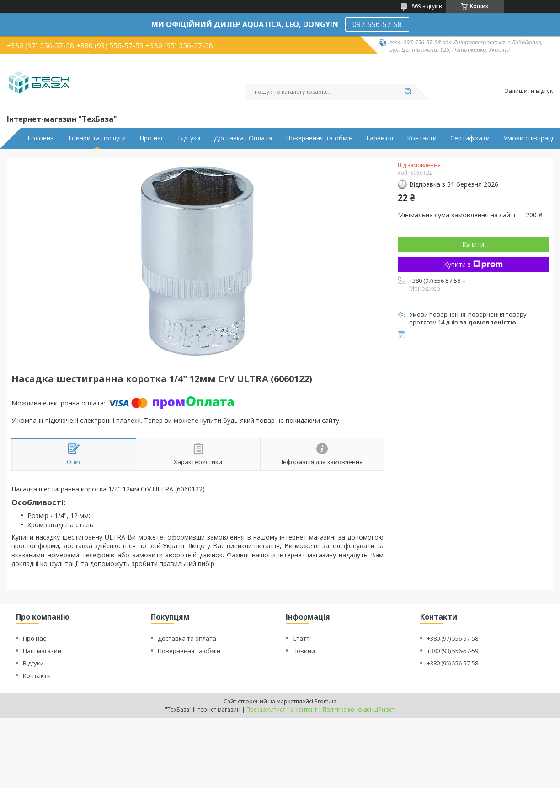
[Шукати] (408, 92)
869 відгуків (426, 6)
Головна (40, 138)
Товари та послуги (97, 138)
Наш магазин (42, 651)
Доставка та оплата (187, 638)
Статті (302, 638)
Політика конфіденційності (359, 709)
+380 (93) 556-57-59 (452, 651)
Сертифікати (470, 138)
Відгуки (189, 138)
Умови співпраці (528, 138)
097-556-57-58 (377, 24)
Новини (304, 651)
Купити (473, 244)
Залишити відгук (529, 91)
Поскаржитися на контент (281, 709)
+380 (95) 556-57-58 (452, 663)
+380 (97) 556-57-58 (452, 638)
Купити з (473, 264)
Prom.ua (325, 701)
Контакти (422, 138)
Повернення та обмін (319, 138)
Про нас (151, 138)
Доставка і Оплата (243, 138)
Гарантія (379, 138)
